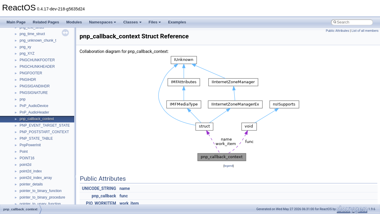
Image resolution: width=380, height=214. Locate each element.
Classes (132, 22)
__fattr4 (26, 101)
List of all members (365, 31)
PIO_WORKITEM (101, 203)
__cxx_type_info (32, 29)
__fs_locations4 (32, 127)
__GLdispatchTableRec (38, 166)
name (124, 188)
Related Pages (46, 22)
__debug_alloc (31, 42)
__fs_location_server (36, 121)
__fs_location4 (31, 114)
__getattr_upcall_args (37, 153)
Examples (177, 22)
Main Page (16, 22)
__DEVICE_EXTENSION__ (41, 55)
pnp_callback (104, 195)
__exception (29, 81)
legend (228, 165)
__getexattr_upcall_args (39, 160)
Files (155, 22)
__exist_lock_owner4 (36, 88)
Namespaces (102, 22)
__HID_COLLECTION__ (39, 179)
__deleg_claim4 (32, 49)
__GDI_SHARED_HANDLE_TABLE (48, 134)
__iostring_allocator (35, 193)
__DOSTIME (30, 75)
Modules (74, 22)
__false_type (30, 94)
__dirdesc (27, 62)
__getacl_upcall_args (36, 147)
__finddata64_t (31, 108)
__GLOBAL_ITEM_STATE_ (41, 173)
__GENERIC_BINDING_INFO (43, 140)
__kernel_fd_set (32, 199)
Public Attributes (337, 31)
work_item (129, 203)
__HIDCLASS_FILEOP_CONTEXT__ (49, 186)
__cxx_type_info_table (37, 36)
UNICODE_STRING (99, 188)
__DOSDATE (30, 68)
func (123, 195)
